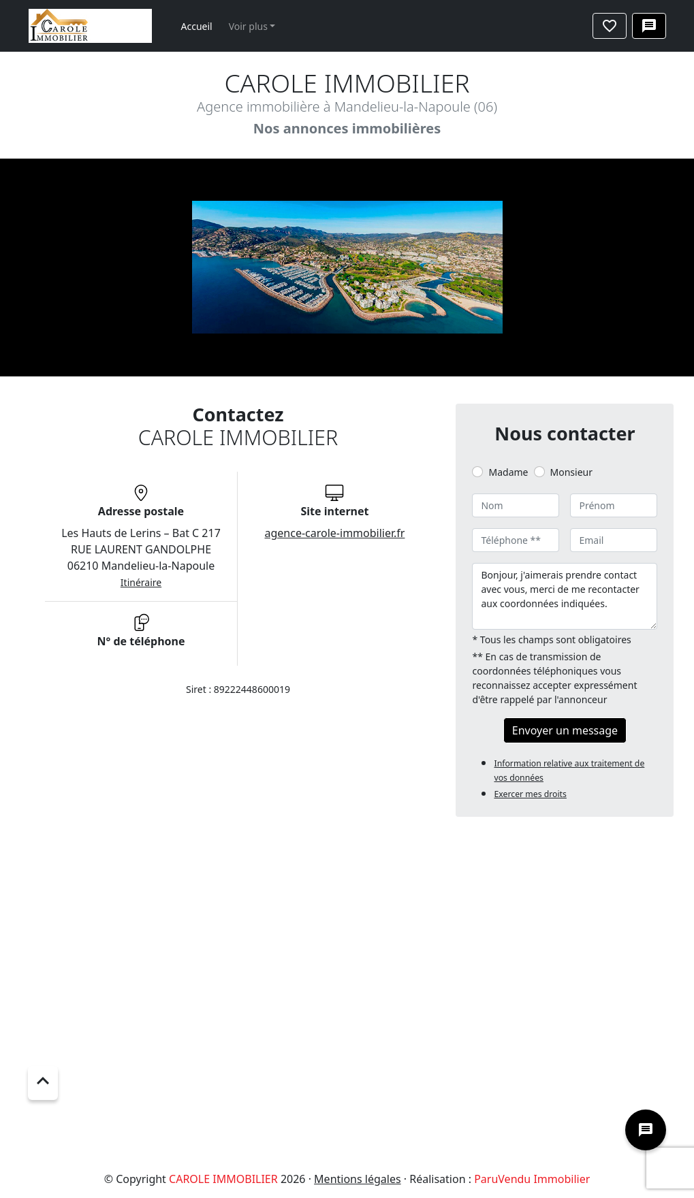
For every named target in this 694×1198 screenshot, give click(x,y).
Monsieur (571, 472)
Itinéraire (141, 582)
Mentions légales (357, 1178)
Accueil (196, 26)
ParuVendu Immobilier (532, 1178)
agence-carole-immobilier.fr (335, 532)
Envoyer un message (565, 730)
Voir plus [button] (248, 26)
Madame (508, 472)
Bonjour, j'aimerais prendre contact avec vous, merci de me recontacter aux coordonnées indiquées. (564, 596)
